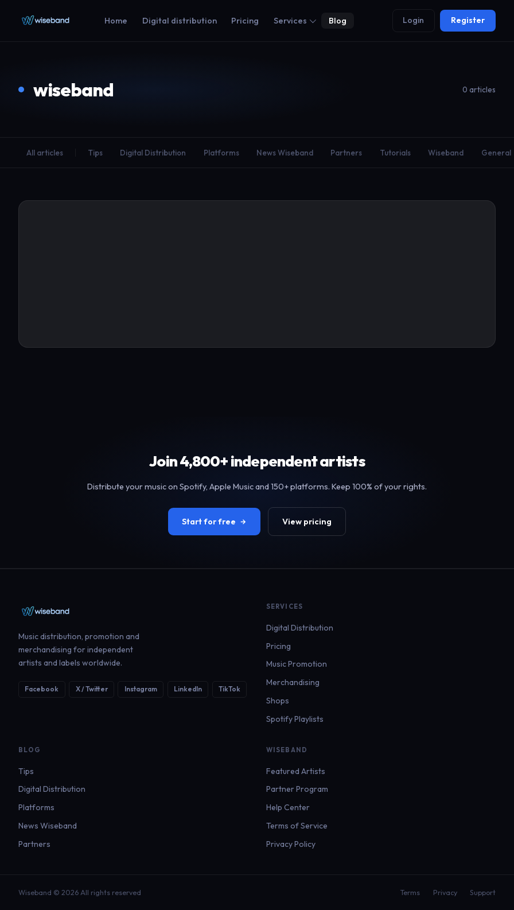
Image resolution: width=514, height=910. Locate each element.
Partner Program (297, 789)
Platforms (221, 152)
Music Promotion (296, 664)
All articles (44, 152)
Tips (95, 152)
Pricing (245, 20)
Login (413, 20)
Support (483, 892)
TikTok (229, 689)
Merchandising (293, 682)
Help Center (288, 807)
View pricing (307, 521)
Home (115, 20)
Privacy (445, 892)
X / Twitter (92, 689)
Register (468, 20)
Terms (410, 892)
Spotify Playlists (295, 719)
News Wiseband (284, 152)
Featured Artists (295, 771)
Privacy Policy (291, 844)
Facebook (42, 689)
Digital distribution (179, 20)
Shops (277, 700)
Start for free (214, 521)
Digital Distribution (153, 152)
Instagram (140, 689)
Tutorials (395, 152)
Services (295, 20)
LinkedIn (188, 689)
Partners (346, 152)
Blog (337, 20)
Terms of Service (297, 825)
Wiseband (446, 152)
